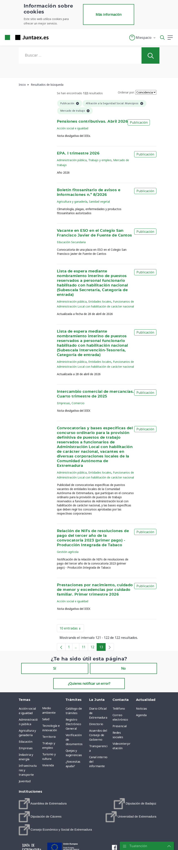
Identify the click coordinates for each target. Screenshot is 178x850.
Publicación (139, 122)
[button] (142, 37)
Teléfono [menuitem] (119, 708)
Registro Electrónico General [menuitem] (73, 723)
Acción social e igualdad (72, 128)
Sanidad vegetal (99, 201)
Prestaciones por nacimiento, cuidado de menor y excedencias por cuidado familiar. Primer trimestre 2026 (95, 589)
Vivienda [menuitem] (48, 765)
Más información (109, 14)
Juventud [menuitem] (25, 781)
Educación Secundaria (71, 242)
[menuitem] (43, 803)
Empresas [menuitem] (26, 748)
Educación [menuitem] (25, 741)
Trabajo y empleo (100, 160)
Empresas (63, 403)
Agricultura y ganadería (72, 201)
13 (102, 648)
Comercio (78, 403)
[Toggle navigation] (54, 37)
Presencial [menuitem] (120, 726)
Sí (54, 668)
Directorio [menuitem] (96, 724)
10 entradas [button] (72, 629)
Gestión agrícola (67, 552)
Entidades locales (99, 301)
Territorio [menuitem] (49, 737)
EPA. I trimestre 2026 (78, 153)
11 (85, 648)
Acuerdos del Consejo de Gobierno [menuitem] (98, 734)
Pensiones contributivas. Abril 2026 (92, 121)
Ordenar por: (126, 92)
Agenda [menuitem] (141, 715)
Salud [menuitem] (45, 719)
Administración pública (72, 160)
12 (94, 648)
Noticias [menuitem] (141, 708)
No (123, 668)
